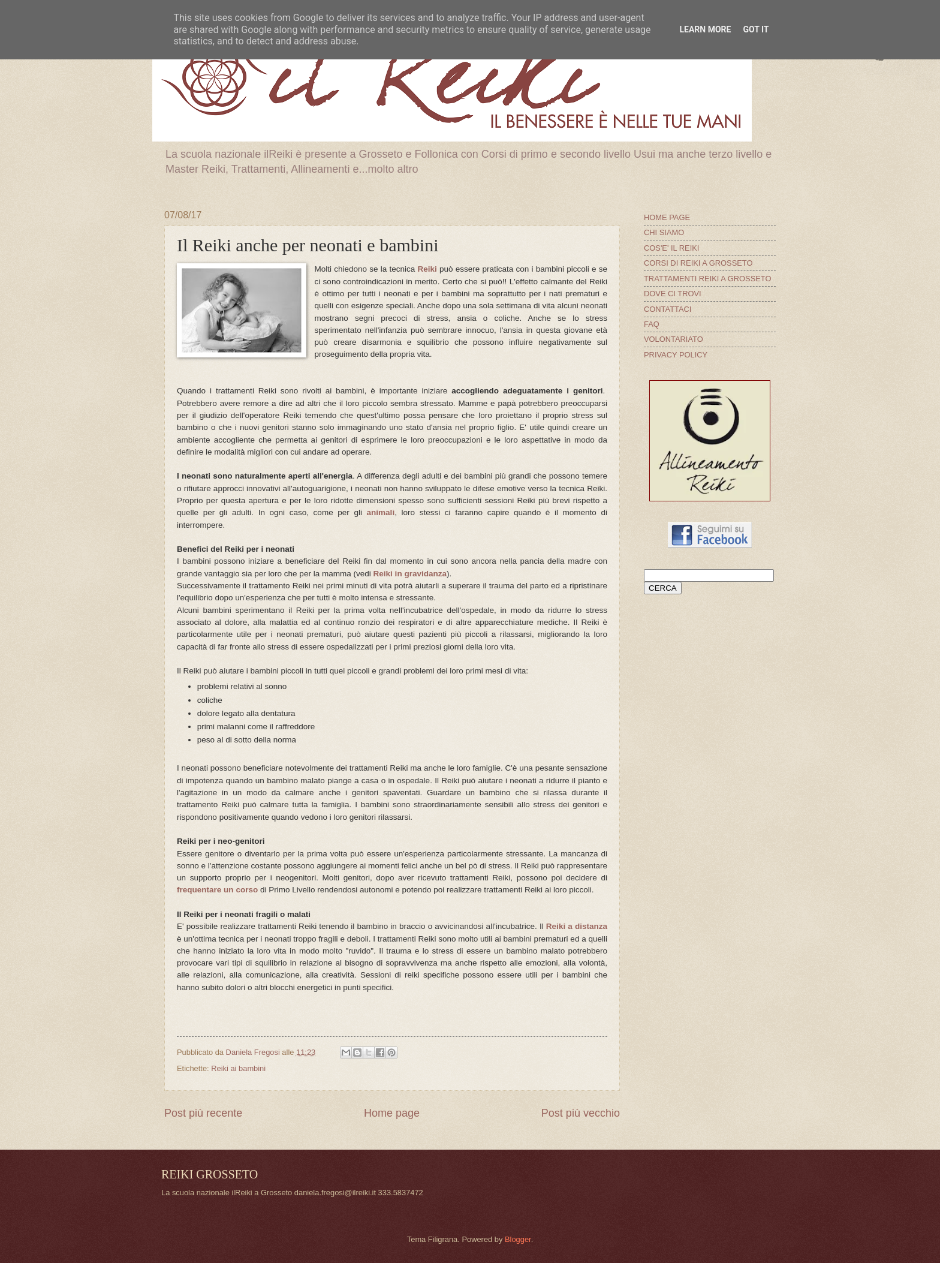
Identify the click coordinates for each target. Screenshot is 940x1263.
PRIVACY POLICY (675, 354)
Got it (756, 29)
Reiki (427, 268)
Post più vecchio (580, 1113)
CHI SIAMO (664, 232)
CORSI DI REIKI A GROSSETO (698, 262)
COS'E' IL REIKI (671, 247)
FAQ (651, 324)
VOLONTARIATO (673, 339)
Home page (392, 1113)
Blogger (518, 1239)
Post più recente (203, 1113)
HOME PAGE (667, 217)
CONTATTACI (667, 309)
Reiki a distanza (576, 926)
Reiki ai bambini (238, 1068)
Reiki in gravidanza (410, 573)
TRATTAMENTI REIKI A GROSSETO (707, 278)
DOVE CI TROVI (672, 293)
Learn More (705, 29)
